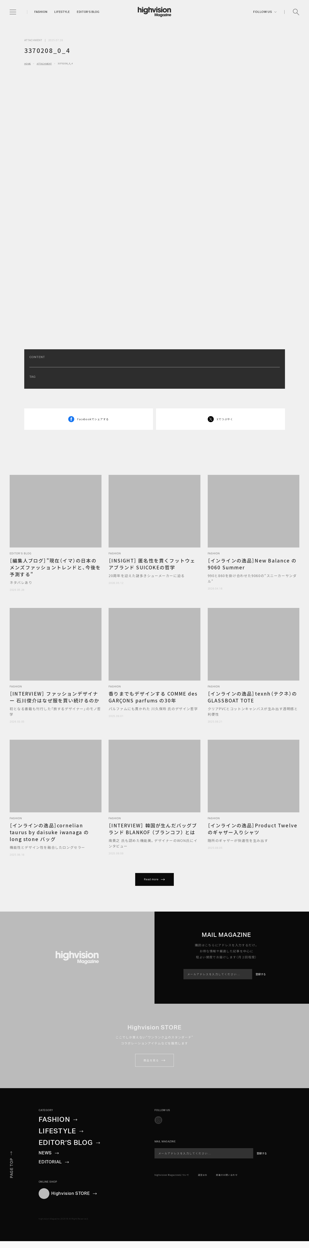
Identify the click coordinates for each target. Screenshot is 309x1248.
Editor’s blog (88, 12)
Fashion (40, 12)
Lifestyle (62, 12)
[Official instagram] (158, 1120)
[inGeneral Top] (154, 12)
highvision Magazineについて (171, 1174)
